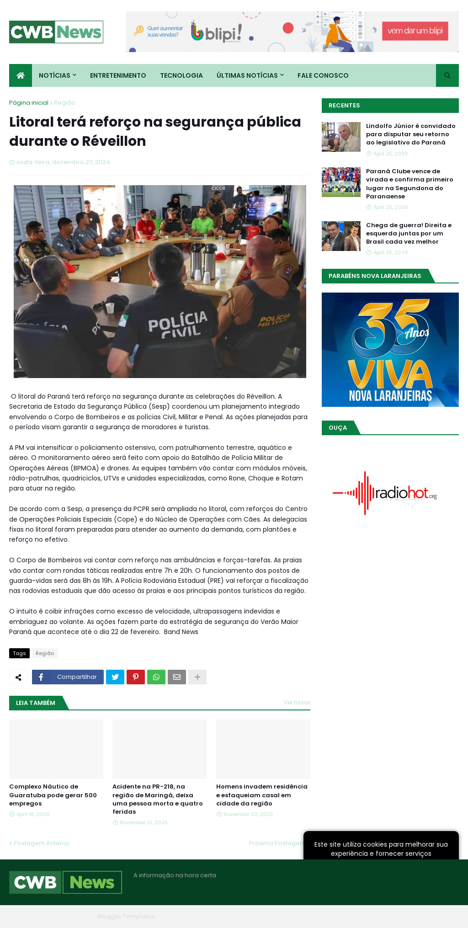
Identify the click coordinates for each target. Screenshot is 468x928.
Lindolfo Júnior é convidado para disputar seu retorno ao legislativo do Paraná (411, 134)
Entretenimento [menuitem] (118, 75)
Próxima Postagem (277, 843)
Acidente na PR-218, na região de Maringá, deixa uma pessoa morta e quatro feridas (157, 799)
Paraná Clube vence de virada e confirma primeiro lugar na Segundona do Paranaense (409, 184)
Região (64, 102)
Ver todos (297, 702)
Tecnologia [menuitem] (181, 75)
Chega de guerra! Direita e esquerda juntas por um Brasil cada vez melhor (409, 233)
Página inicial (28, 102)
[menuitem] (20, 75)
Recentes (344, 105)
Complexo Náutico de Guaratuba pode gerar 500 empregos (53, 795)
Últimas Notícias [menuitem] (247, 75)
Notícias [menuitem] (54, 75)
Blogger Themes (69, 916)
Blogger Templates (126, 916)
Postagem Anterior (42, 843)
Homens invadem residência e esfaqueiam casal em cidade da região (262, 795)
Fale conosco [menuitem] (323, 75)
